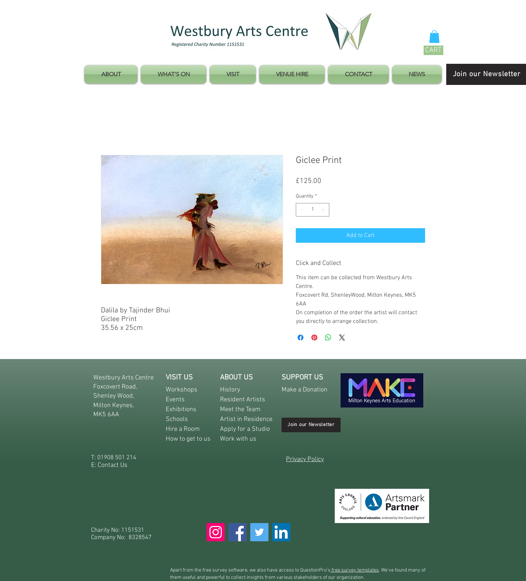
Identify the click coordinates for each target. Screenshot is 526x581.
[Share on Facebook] (300, 337)
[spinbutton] (312, 209)
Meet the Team (240, 409)
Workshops (181, 390)
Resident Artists (242, 399)
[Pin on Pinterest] (314, 337)
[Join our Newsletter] (311, 425)
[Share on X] (342, 337)
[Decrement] (301, 209)
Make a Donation (304, 390)
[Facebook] (237, 532)
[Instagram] (216, 532)
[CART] (433, 50)
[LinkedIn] (281, 532)
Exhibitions (181, 409)
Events (175, 399)
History (230, 390)
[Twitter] (259, 532)
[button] (434, 36)
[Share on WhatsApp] (328, 337)
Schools (177, 419)
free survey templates (354, 570)
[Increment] (323, 209)
